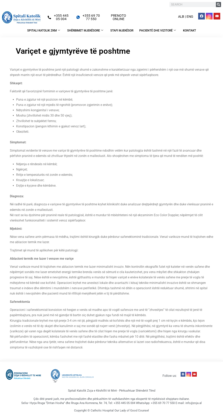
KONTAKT (189, 30)
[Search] (218, 4)
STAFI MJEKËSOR (121, 30)
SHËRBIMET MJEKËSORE (85, 30)
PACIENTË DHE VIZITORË (157, 30)
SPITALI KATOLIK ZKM (43, 30)
